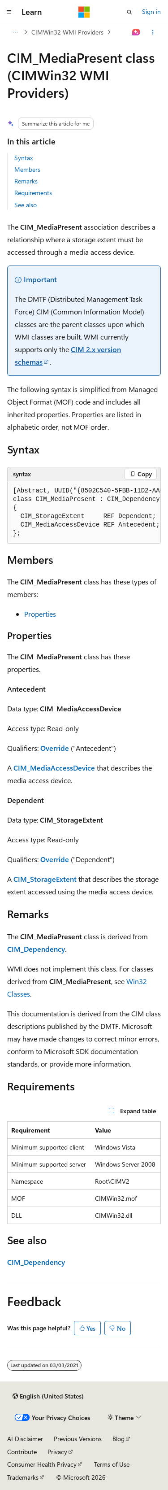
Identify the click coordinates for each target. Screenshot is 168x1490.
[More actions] (153, 32)
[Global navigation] (9, 12)
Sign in (151, 11)
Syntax (23, 157)
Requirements (33, 192)
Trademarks (23, 1477)
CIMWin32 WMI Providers (67, 32)
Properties (40, 614)
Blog (118, 1438)
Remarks (26, 181)
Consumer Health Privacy (42, 1464)
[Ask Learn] (136, 32)
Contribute (22, 1451)
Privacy (57, 1451)
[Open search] (129, 12)
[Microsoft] (84, 12)
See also (25, 204)
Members (27, 169)
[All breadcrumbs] (15, 32)
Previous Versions (78, 1438)
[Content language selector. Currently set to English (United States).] (48, 1396)
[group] (84, 512)
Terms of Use (111, 1464)
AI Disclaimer (25, 1438)
